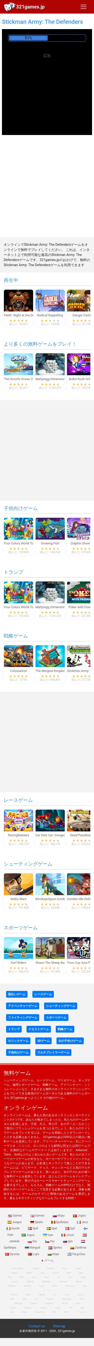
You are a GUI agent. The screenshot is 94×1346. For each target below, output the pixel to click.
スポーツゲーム (21, 928)
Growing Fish (50, 543)
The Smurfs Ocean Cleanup (23, 379)
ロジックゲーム (18, 1041)
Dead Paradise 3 (81, 835)
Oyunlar (27, 1286)
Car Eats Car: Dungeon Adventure (59, 835)
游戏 (66, 1312)
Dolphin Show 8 (82, 543)
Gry (33, 1241)
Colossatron (18, 671)
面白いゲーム (17, 994)
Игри (54, 1254)
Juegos (15, 1222)
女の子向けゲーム (70, 1041)
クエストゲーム (38, 1029)
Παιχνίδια (76, 1254)
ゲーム (47, 1260)
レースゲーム (18, 800)
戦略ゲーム (16, 636)
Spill (33, 1228)
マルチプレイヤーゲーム (53, 1052)
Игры (59, 1215)
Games (15, 1215)
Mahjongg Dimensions (51, 379)
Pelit (22, 1277)
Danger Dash (82, 315)
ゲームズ (80, 1312)
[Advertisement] (47, 93)
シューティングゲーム (28, 864)
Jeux (82, 1222)
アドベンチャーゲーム (22, 1006)
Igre (68, 1241)
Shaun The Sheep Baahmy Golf (57, 962)
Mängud (33, 1247)
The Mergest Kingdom (51, 671)
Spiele (36, 1222)
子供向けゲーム (21, 508)
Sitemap (59, 1326)
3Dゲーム (43, 1041)
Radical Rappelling (50, 315)
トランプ (13, 572)
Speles (55, 1247)
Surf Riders (18, 962)
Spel (52, 1228)
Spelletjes (60, 1222)
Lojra (34, 1254)
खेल (54, 1312)
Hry (50, 1241)
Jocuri (68, 1235)
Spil (71, 1228)
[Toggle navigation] (83, 6)
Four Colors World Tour (20, 543)
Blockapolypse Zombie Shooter (57, 899)
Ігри (48, 1235)
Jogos (79, 1215)
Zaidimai (78, 1247)
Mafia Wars (18, 899)
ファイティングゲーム (22, 1017)
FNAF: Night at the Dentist (22, 315)
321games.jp (30, 7)
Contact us (36, 1326)
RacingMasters (18, 835)
